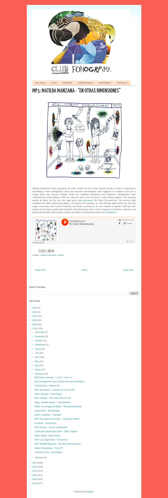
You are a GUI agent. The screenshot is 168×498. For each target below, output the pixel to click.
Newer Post (40, 270)
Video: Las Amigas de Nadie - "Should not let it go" (58, 406)
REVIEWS (67, 83)
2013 (35, 462)
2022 (35, 312)
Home (84, 270)
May (37, 361)
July (37, 353)
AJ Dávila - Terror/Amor (45, 423)
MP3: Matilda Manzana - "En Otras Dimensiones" (57, 444)
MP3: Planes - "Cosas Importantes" (51, 427)
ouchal (60, 255)
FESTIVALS (122, 83)
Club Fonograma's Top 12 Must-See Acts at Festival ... (60, 381)
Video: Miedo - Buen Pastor (47, 435)
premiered (88, 200)
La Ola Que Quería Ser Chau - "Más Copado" (55, 431)
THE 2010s (40, 83)
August (38, 349)
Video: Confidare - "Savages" (48, 415)
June (37, 357)
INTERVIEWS (105, 83)
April (37, 365)
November (40, 336)
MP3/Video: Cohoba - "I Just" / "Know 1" (53, 377)
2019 (35, 316)
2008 (35, 483)
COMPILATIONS (85, 83)
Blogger (89, 491)
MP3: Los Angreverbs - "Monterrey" (51, 439)
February (39, 374)
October (39, 340)
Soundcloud (110, 212)
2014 (35, 328)
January (39, 457)
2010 (35, 475)
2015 (35, 324)
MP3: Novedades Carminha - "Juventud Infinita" (56, 419)
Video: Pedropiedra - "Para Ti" (48, 448)
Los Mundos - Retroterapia (47, 410)
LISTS (54, 83)
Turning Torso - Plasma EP (47, 385)
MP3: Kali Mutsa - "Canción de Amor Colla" (54, 390)
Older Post (128, 270)
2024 (35, 307)
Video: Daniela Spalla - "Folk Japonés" (52, 402)
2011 (35, 471)
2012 (35, 467)
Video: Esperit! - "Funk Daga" (48, 394)
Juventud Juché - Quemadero (48, 452)
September (40, 344)
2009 (35, 479)
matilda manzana (48, 255)
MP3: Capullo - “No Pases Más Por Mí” (52, 398)
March (38, 369)
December (40, 332)
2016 (35, 320)
